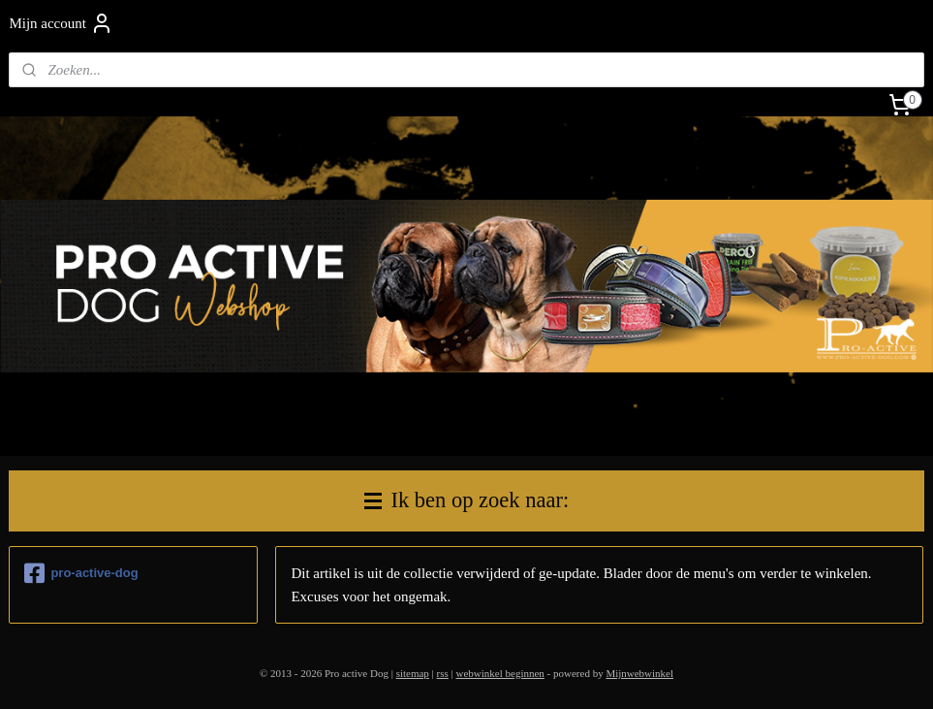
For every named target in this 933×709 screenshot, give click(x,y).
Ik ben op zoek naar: (466, 500)
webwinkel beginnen (500, 673)
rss (443, 673)
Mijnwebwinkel (639, 673)
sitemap (412, 673)
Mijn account (61, 23)
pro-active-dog (81, 573)
